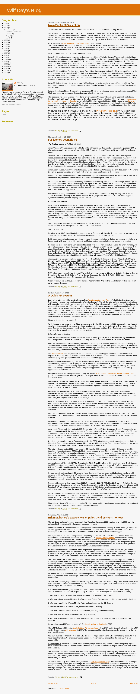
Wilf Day (20, 83)
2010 (6, 68)
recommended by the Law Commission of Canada (115, 373)
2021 (6, 44)
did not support (71, 630)
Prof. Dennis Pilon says (106, 111)
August (8, 36)
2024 (6, 28)
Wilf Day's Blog (24, 10)
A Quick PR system (60, 295)
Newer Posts (53, 683)
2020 (6, 46)
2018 (6, 51)
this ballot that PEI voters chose (85, 628)
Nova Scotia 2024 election (64, 25)
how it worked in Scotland (95, 624)
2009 (6, 70)
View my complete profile (11, 104)
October (9, 34)
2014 (6, 59)
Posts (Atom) (64, 688)
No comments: (73, 131)
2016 (6, 55)
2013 (6, 62)
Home (93, 683)
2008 (6, 73)
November (9, 30)
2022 (6, 42)
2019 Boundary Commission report (76, 43)
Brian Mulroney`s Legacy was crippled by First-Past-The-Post (85, 517)
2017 (6, 53)
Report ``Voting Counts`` (105, 538)
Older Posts (133, 683)
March (8, 38)
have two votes (58, 354)
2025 (6, 25)
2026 (6, 23)
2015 (6, 57)
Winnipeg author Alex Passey (99, 300)
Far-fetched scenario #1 (62, 139)
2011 (6, 66)
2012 (6, 64)
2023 (6, 40)
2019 (6, 49)
